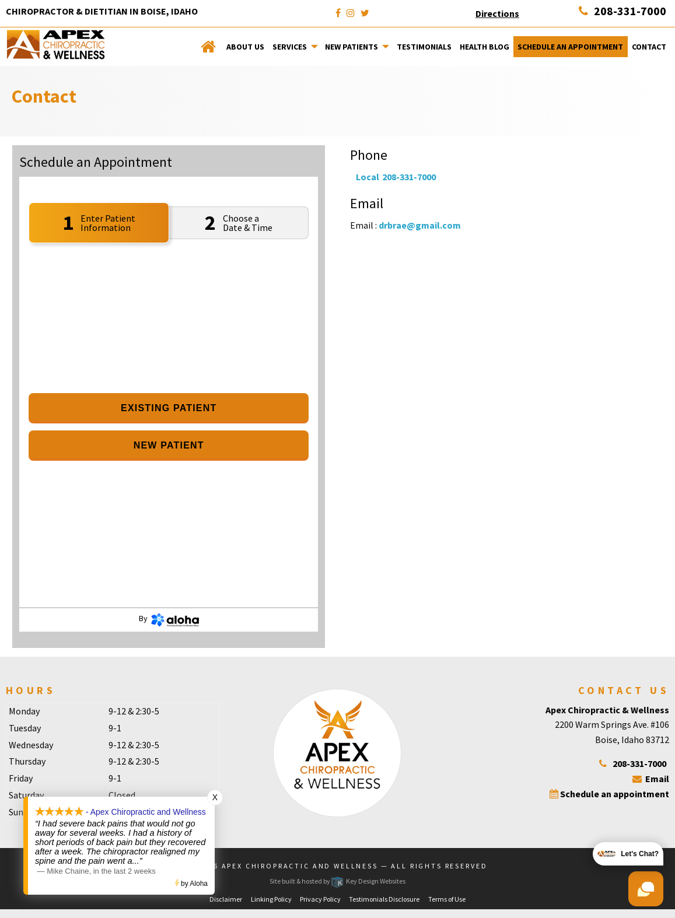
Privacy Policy (320, 899)
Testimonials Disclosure (384, 899)
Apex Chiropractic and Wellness (300, 865)
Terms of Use (447, 899)
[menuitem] (209, 46)
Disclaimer (225, 899)
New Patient (169, 445)
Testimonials (424, 46)
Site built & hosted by (337, 881)
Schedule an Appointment (570, 46)
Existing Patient (168, 408)
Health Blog (484, 46)
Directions (497, 13)
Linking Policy (271, 899)
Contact (649, 46)
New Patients (351, 46)
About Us (245, 46)
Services (289, 46)
